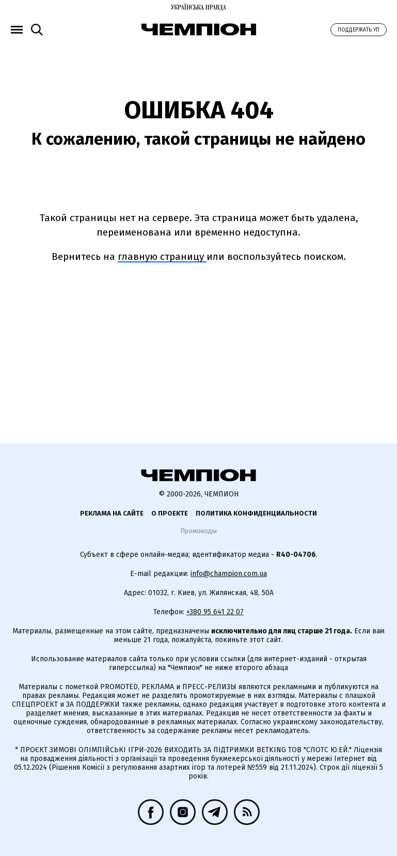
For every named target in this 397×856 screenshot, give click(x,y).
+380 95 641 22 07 (215, 612)
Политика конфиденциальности (256, 513)
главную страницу (162, 256)
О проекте (169, 513)
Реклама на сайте (112, 513)
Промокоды (198, 531)
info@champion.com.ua (228, 573)
